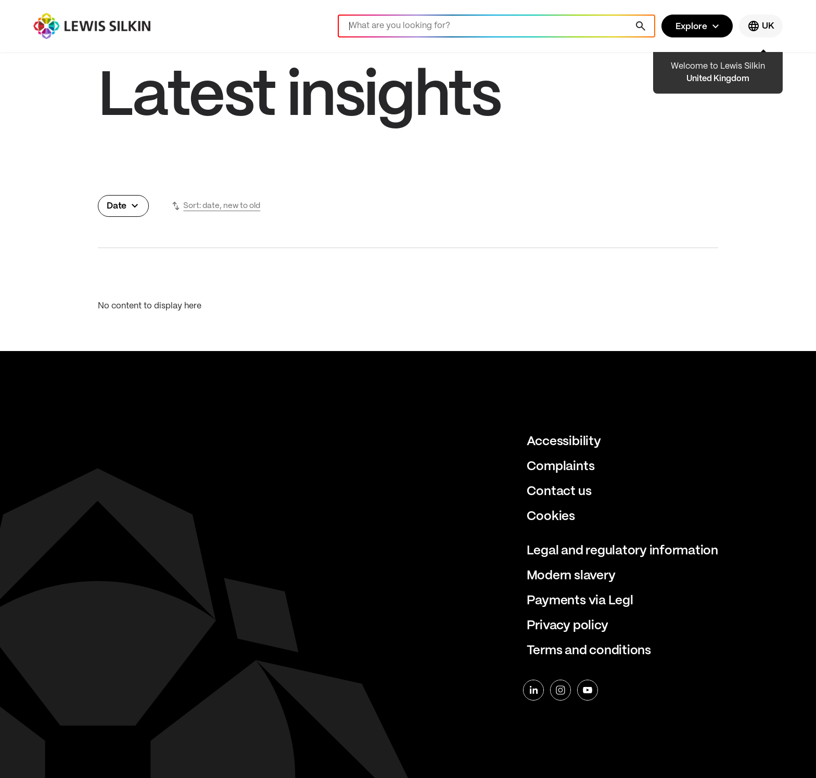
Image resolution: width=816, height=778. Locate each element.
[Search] (496, 26)
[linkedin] (533, 690)
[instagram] (560, 690)
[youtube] (587, 690)
